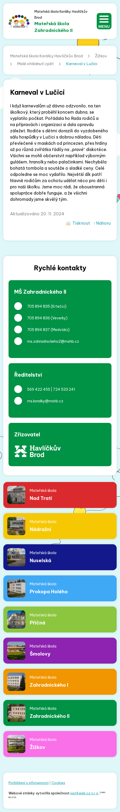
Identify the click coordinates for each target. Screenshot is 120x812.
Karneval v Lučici (81, 63)
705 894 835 (38, 306)
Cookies (58, 783)
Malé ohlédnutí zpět (35, 63)
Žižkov (101, 55)
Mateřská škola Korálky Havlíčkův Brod (46, 55)
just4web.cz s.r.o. (84, 793)
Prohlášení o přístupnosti (29, 783)
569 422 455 (38, 389)
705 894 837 (38, 329)
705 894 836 (38, 318)
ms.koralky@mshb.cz (45, 401)
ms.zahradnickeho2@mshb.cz (53, 341)
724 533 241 (64, 389)
